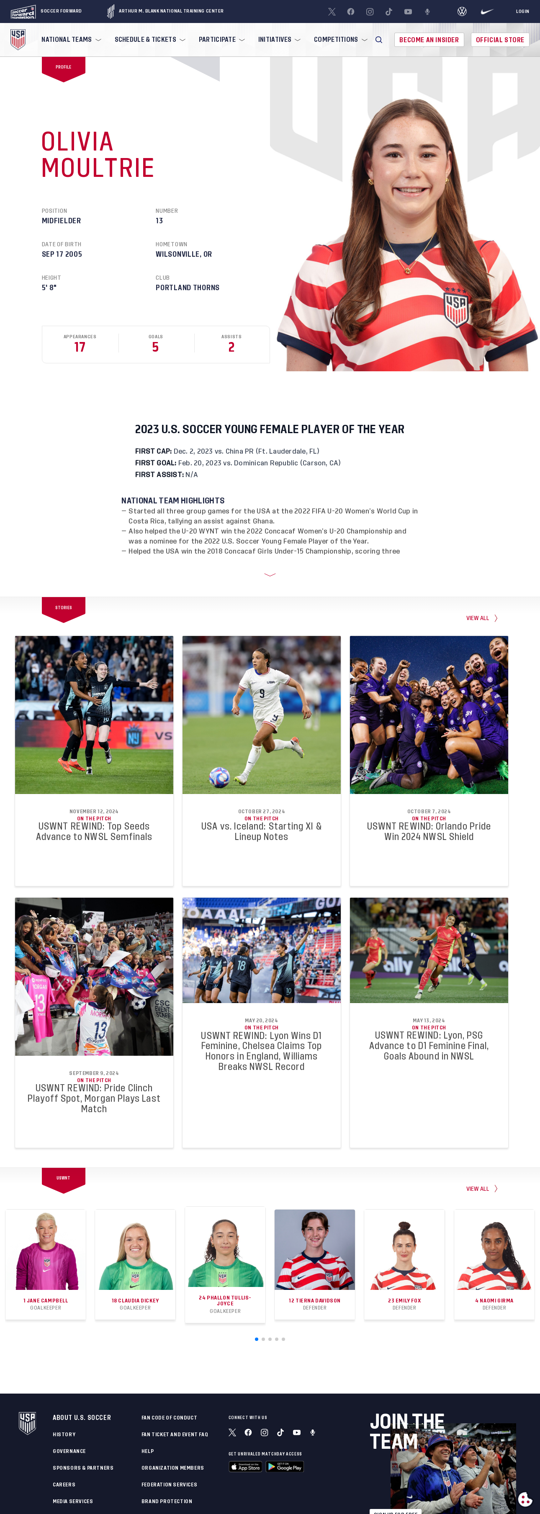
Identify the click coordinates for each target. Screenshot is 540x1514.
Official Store (500, 40)
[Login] (523, 12)
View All (478, 1176)
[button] (379, 40)
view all (478, 605)
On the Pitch (94, 805)
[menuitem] (70, 39)
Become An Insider (429, 40)
